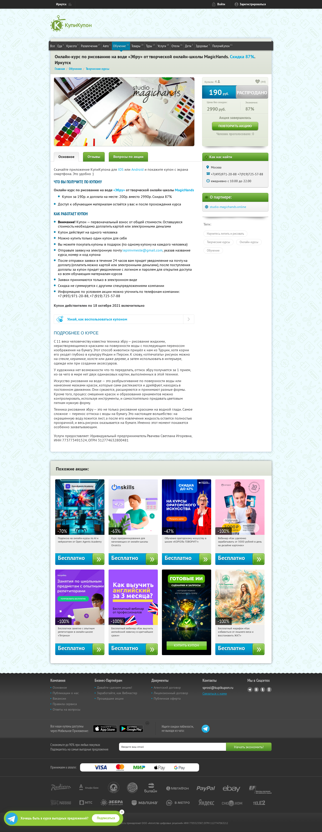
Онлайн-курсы (249, 242)
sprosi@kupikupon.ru (218, 687)
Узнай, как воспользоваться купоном (97, 319)
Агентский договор (167, 687)
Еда (60, 45)
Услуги (163, 45)
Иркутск (61, 4)
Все (52, 46)
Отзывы (94, 156)
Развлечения (90, 45)
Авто (107, 45)
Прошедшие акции (110, 698)
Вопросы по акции (128, 156)
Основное (66, 156)
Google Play (131, 728)
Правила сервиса (65, 704)
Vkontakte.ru (256, 689)
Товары (137, 45)
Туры (150, 45)
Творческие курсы (218, 242)
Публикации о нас (66, 693)
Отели (176, 45)
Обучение (121, 45)
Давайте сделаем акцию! (114, 687)
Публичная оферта (167, 698)
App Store (105, 728)
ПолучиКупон (222, 45)
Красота (72, 45)
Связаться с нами (215, 693)
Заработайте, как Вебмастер (117, 693)
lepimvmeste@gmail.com (142, 250)
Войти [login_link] (221, 4)
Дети (189, 45)
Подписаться (106, 818)
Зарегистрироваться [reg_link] (253, 4)
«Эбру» (119, 190)
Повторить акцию (235, 125)
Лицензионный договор (171, 693)
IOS (121, 169)
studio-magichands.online (228, 207)
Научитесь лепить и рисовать (225, 233)
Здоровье (203, 45)
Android (138, 169)
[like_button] (257, 82)
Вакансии (59, 698)
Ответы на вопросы (66, 709)
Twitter (262, 689)
